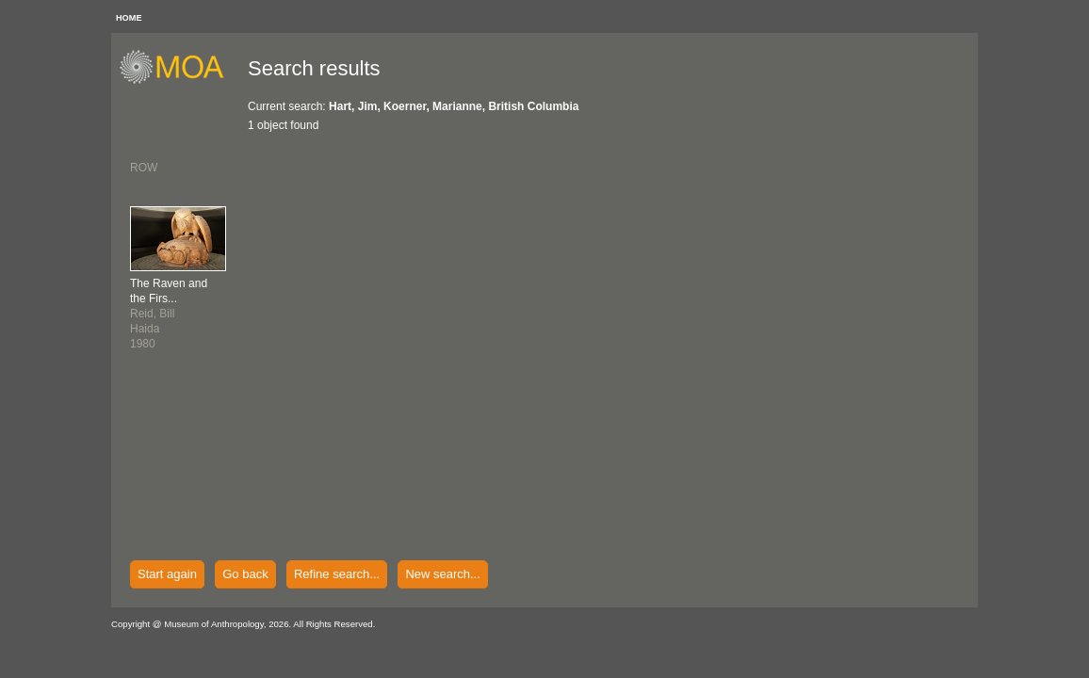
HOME (129, 18)
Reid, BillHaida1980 (168, 313)
